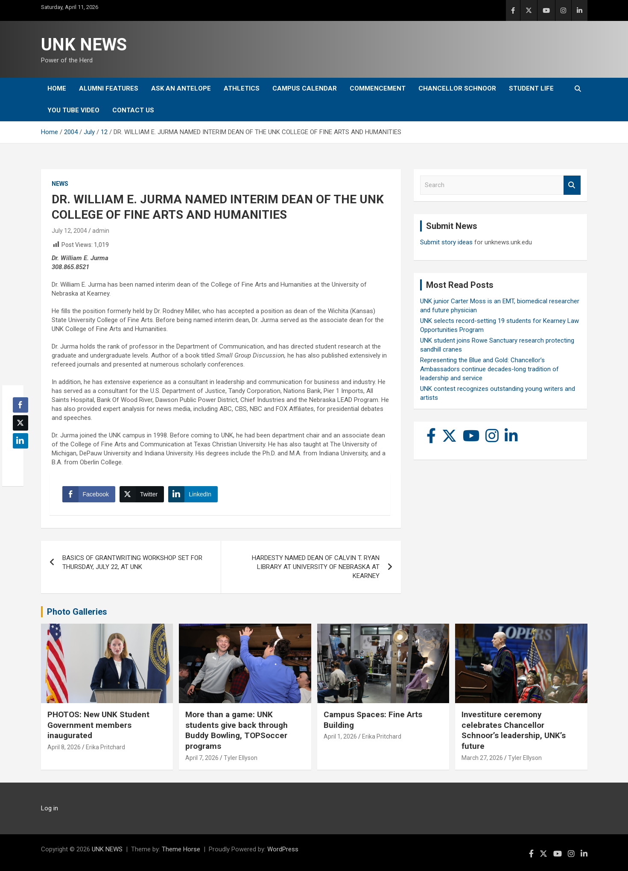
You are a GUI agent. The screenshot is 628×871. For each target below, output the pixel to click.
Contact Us (133, 110)
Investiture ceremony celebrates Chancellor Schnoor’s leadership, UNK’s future (514, 730)
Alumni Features (108, 88)
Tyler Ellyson (240, 757)
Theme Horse (181, 849)
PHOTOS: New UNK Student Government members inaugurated (98, 725)
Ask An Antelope (181, 88)
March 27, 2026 (482, 757)
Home (56, 88)
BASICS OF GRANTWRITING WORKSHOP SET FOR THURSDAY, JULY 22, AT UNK (132, 562)
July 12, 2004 (69, 230)
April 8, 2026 (64, 747)
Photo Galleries (77, 612)
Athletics (242, 88)
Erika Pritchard (105, 747)
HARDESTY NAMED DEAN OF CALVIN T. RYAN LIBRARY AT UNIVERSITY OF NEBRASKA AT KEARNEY (316, 567)
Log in (49, 808)
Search (572, 185)
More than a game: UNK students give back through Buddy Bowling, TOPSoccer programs (236, 730)
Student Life (531, 88)
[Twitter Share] (142, 494)
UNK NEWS (84, 45)
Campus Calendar (304, 88)
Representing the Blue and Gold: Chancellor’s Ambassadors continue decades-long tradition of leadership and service (489, 369)
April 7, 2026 (202, 757)
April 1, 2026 (340, 736)
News (60, 183)
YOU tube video (73, 110)
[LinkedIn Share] (193, 494)
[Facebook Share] (88, 494)
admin (100, 230)
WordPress (282, 849)
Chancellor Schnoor (457, 88)
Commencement (378, 88)
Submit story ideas (446, 242)
